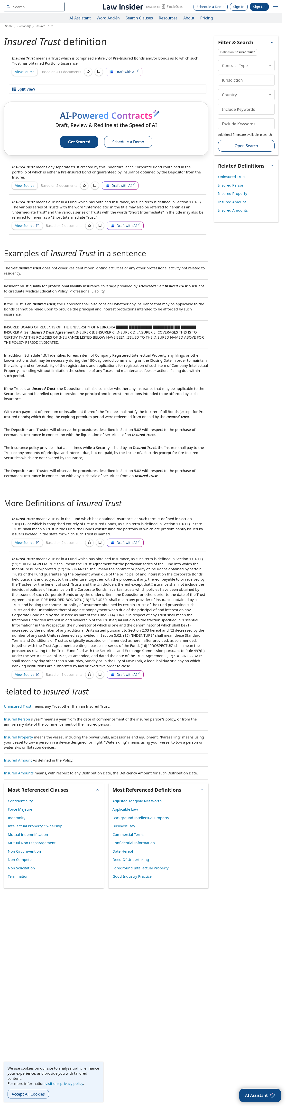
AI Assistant (80, 18)
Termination (18, 876)
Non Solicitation (21, 868)
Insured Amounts (19, 773)
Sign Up (259, 6)
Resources (168, 18)
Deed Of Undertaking (130, 859)
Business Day (123, 825)
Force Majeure (20, 809)
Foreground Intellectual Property (140, 868)
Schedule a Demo (211, 6)
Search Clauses (139, 18)
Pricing (206, 18)
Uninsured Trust (17, 706)
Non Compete (20, 859)
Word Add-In (108, 18)
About (188, 18)
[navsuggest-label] (34, 6)
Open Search (246, 145)
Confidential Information (133, 842)
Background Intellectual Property (140, 817)
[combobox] (34, 6)
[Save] (88, 72)
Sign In (238, 6)
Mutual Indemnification (28, 834)
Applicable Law (125, 809)
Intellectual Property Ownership (35, 825)
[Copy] (99, 72)
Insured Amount (18, 760)
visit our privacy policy (64, 1083)
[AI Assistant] (260, 1095)
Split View (23, 89)
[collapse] (270, 65)
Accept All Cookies (28, 1094)
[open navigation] (275, 6)
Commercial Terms (128, 834)
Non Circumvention (24, 851)
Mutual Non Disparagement (31, 842)
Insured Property (18, 737)
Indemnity (16, 817)
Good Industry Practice (132, 876)
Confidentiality (20, 800)
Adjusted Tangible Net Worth (137, 800)
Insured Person (17, 719)
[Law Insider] (142, 6)
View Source (24, 71)
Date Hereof (122, 851)
